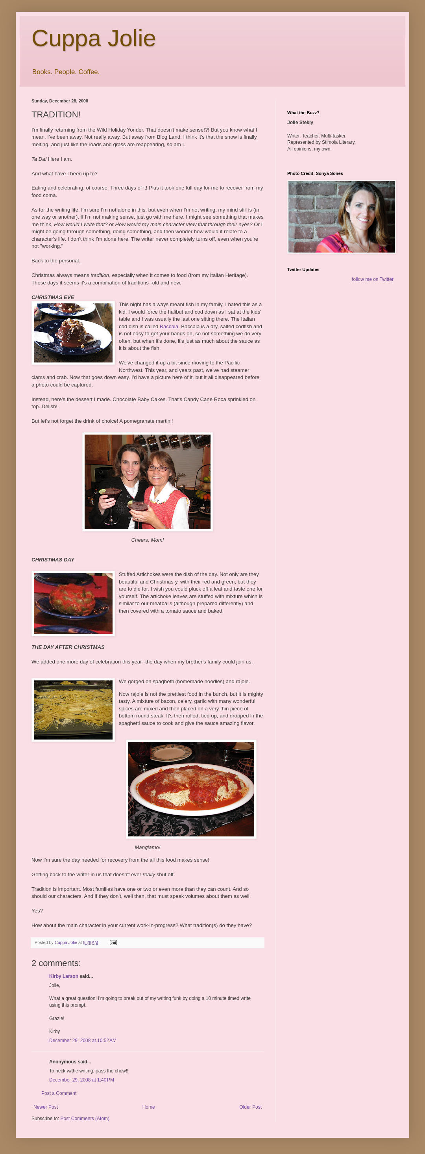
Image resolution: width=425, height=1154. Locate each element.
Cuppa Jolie (93, 38)
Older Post (250, 1107)
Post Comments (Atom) (84, 1118)
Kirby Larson (63, 976)
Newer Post (45, 1107)
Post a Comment (58, 1093)
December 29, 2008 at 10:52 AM (82, 1040)
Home (148, 1107)
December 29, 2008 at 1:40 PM (81, 1080)
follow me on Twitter (373, 279)
